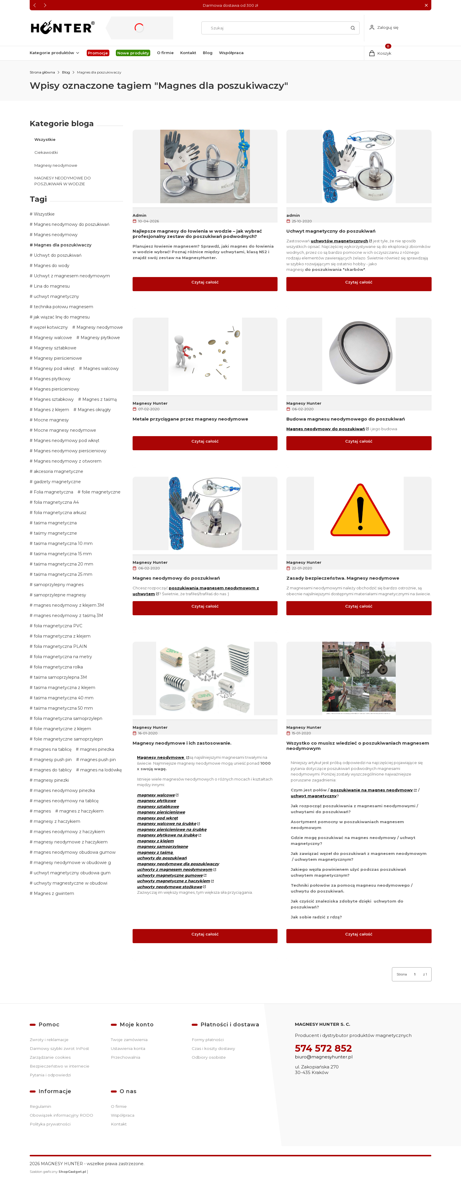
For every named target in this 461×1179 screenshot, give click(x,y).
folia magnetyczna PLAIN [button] (60, 646)
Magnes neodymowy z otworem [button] (67, 461)
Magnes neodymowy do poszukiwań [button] (71, 224)
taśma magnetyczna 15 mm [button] (62, 553)
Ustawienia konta (128, 1048)
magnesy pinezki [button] (51, 780)
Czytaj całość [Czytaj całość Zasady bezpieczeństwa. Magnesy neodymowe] (359, 606)
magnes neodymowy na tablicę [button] (65, 800)
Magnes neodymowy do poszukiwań (325, 428)
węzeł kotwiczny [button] (50, 327)
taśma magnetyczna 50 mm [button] (63, 708)
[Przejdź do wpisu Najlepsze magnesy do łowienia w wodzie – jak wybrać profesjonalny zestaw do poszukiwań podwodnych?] (205, 166)
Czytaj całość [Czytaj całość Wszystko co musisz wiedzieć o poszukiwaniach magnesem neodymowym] (359, 933)
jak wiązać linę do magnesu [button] (61, 317)
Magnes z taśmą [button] (99, 399)
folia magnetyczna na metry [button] (62, 656)
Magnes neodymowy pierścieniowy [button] (69, 450)
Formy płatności (208, 1039)
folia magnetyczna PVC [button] (57, 625)
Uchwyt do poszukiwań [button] (57, 255)
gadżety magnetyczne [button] (57, 481)
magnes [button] (42, 811)
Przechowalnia (125, 1057)
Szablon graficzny (58, 1172)
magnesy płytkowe (156, 800)
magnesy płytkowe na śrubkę (167, 835)
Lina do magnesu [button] (51, 286)
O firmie (119, 1106)
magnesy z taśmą (155, 852)
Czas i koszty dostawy (213, 1048)
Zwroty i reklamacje (49, 1039)
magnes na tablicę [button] (52, 749)
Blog (66, 72)
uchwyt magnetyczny (314, 795)
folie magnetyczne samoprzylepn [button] (68, 739)
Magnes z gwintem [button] (53, 893)
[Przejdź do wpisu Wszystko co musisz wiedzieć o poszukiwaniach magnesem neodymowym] (358, 678)
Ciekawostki (46, 152)
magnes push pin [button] (97, 759)
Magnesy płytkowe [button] (99, 337)
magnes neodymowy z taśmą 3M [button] (68, 615)
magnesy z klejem (155, 840)
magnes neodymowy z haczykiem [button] (69, 831)
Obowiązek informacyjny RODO (61, 1115)
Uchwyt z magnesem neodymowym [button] (71, 276)
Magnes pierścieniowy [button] (56, 389)
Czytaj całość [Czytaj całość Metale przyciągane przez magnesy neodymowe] (205, 441)
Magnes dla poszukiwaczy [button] (62, 245)
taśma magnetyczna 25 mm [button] (62, 574)
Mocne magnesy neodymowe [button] (64, 430)
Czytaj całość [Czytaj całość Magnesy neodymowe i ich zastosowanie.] (205, 933)
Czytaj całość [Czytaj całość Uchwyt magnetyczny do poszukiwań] (359, 281)
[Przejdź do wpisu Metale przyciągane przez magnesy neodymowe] (205, 354)
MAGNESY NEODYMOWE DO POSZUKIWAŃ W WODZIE (62, 181)
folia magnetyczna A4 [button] (56, 502)
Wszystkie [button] (44, 214)
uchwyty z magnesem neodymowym (174, 869)
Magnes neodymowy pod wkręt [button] (66, 440)
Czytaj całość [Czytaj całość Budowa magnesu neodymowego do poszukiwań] (359, 441)
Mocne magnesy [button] (51, 420)
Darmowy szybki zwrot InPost (59, 1048)
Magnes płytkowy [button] (52, 378)
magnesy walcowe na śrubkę (166, 823)
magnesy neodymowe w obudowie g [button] (72, 862)
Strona (402, 974)
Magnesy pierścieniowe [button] (57, 358)
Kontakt (119, 1124)
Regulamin (40, 1106)
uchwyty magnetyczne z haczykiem (173, 880)
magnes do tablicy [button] (52, 770)
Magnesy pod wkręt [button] (54, 368)
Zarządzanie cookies (50, 1057)
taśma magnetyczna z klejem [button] (64, 687)
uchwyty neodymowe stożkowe (169, 886)
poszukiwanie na (371, 790)
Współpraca (122, 1115)
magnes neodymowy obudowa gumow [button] (74, 852)
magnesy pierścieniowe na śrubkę (171, 829)
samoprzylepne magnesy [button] (59, 595)
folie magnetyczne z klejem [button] (62, 728)
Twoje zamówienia (129, 1039)
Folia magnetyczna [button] (53, 492)
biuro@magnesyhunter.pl (324, 1057)
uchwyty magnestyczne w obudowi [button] (70, 883)
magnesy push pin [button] (52, 759)
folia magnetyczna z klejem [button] (62, 636)
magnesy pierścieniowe (161, 812)
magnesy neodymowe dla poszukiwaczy (178, 863)
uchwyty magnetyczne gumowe (170, 875)
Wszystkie (45, 139)
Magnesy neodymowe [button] (99, 327)
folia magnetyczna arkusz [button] (59, 512)
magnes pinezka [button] (96, 749)
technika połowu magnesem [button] (63, 306)
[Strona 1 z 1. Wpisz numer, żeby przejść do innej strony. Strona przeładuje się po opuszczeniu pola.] (415, 974)
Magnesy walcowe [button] (52, 337)
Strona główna (42, 72)
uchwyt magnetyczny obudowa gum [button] (72, 873)
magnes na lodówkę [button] (100, 770)
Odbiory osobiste (209, 1057)
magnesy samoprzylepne (162, 846)
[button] (426, 5)
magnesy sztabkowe (158, 806)
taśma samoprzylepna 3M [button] (60, 677)
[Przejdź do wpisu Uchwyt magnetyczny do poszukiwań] (358, 166)
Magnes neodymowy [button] (55, 234)
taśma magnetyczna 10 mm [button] (63, 543)
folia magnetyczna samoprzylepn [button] (67, 718)
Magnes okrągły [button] (93, 409)
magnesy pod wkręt (157, 817)
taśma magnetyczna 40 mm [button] (63, 698)
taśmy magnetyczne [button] (55, 533)
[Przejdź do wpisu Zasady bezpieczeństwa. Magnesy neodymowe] (358, 513)
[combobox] (272, 27)
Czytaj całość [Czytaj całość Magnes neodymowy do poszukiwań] (205, 606)
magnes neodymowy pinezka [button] (64, 790)
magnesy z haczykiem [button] (56, 821)
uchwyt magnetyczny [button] (56, 296)
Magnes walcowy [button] (100, 368)
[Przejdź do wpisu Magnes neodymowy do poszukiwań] (205, 513)
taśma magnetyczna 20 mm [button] (63, 564)
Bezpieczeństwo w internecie (59, 1066)
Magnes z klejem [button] (51, 409)
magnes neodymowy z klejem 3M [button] (68, 605)
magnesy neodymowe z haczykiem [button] (70, 842)
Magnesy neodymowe (55, 165)
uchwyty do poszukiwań (162, 858)
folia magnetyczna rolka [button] (58, 667)
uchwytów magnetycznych (339, 240)
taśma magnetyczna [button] (55, 523)
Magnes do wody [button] (51, 265)
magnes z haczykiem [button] (80, 811)
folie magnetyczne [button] (101, 492)
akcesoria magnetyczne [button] (58, 471)
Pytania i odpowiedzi (50, 1075)
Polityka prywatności (50, 1124)
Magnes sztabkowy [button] (53, 399)
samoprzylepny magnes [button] (58, 584)
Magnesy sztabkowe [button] (54, 348)
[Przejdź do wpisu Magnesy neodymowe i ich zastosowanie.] (205, 678)
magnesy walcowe (156, 794)
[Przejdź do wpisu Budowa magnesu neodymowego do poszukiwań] (358, 354)
